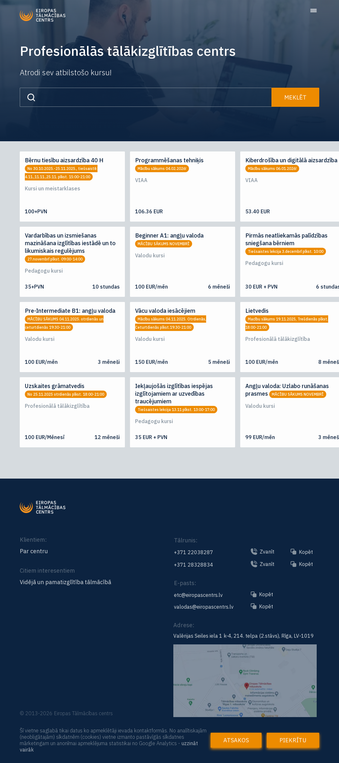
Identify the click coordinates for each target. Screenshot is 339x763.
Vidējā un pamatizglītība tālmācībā (65, 582)
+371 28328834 (193, 564)
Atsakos (236, 740)
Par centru (34, 551)
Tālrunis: (186, 540)
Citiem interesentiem (47, 570)
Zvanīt (267, 551)
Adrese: (183, 625)
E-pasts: (185, 583)
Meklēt (295, 97)
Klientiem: (33, 539)
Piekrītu (293, 740)
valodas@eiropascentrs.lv (204, 607)
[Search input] (145, 97)
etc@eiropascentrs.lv (198, 595)
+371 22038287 (193, 552)
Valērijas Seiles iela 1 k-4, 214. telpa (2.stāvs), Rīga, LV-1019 (243, 636)
